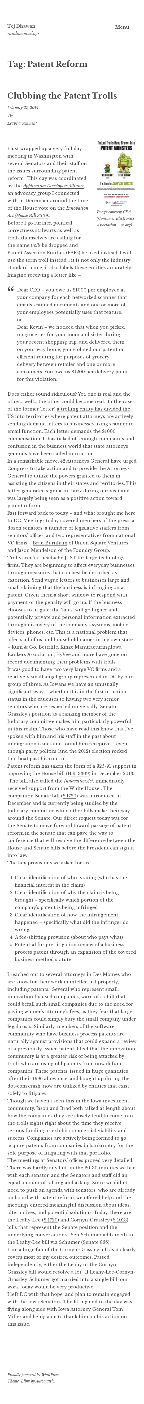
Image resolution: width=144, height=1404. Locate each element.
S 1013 (120, 1220)
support (38, 788)
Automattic (45, 1381)
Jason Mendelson (36, 550)
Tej (10, 115)
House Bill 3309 (32, 215)
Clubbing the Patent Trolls (62, 96)
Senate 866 (95, 1242)
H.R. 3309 (78, 773)
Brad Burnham (50, 542)
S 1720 (50, 1220)
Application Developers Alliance (53, 185)
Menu (122, 27)
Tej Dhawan (21, 26)
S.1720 (69, 795)
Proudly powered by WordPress (33, 1374)
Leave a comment (22, 123)
